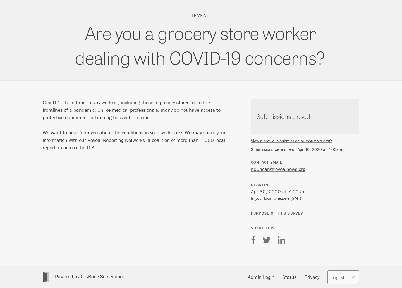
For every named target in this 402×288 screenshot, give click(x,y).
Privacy (312, 277)
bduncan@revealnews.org (278, 169)
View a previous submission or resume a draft (291, 140)
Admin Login (261, 277)
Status (289, 277)
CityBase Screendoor (102, 276)
